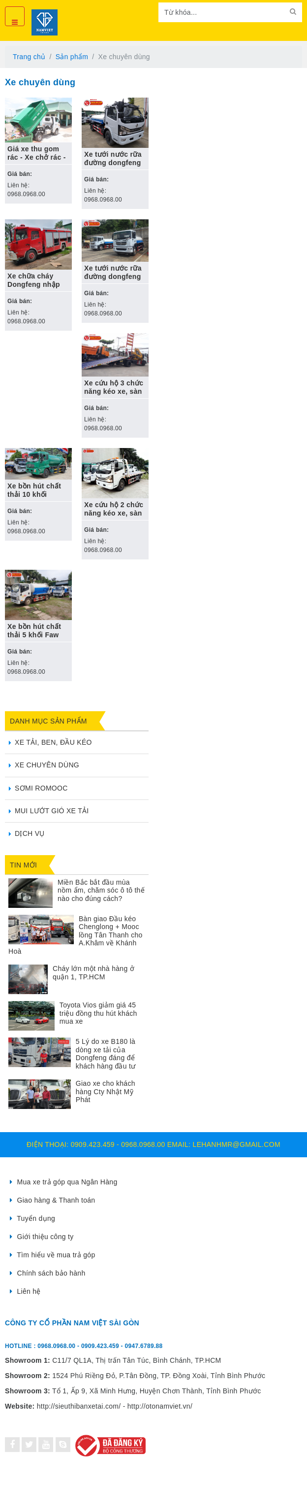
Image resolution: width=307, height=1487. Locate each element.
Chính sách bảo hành (48, 1273)
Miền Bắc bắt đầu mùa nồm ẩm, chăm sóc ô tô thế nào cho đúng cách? (101, 890)
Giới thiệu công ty (42, 1237)
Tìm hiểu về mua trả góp (52, 1255)
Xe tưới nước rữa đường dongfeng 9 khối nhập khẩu (113, 276)
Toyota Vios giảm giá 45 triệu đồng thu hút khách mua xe (98, 1013)
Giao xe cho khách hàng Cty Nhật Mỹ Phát (105, 1091)
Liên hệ (25, 1291)
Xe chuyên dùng (47, 765)
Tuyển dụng (32, 1218)
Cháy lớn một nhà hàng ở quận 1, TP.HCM (93, 973)
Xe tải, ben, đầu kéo (53, 742)
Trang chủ (29, 57)
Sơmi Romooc (41, 788)
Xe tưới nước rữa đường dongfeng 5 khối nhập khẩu (113, 162)
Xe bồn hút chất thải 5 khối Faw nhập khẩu (34, 634)
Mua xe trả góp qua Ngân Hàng (63, 1182)
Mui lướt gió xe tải (52, 811)
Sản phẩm (72, 57)
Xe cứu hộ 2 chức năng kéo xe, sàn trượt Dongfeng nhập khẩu (113, 517)
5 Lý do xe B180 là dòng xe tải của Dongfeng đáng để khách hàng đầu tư (106, 1053)
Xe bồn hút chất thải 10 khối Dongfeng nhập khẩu (34, 498)
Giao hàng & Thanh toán (52, 1200)
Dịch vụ (30, 833)
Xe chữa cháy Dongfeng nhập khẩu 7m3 (33, 284)
